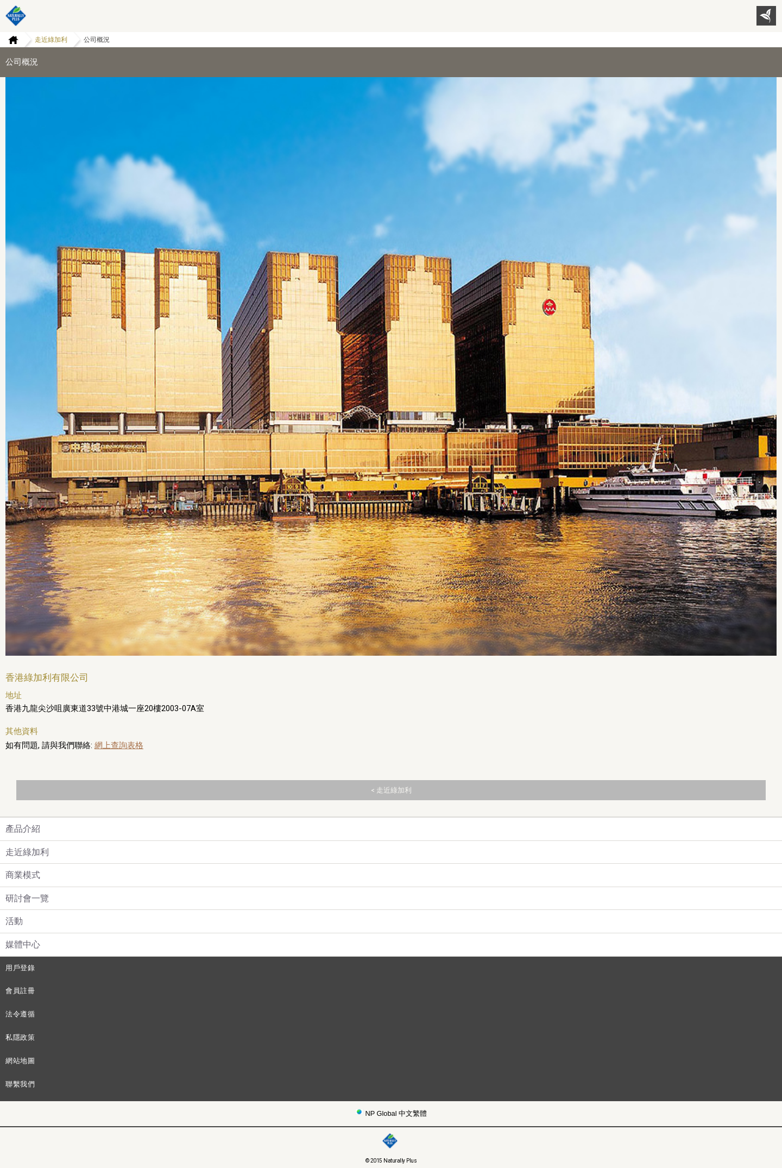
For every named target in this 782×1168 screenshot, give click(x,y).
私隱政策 (20, 1037)
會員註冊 (20, 991)
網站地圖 (20, 1061)
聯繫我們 (20, 1084)
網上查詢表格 (118, 745)
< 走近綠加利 (391, 790)
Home (9, 39)
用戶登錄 (20, 968)
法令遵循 (20, 1014)
